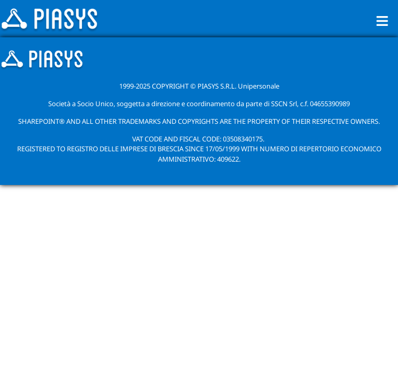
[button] (382, 20)
